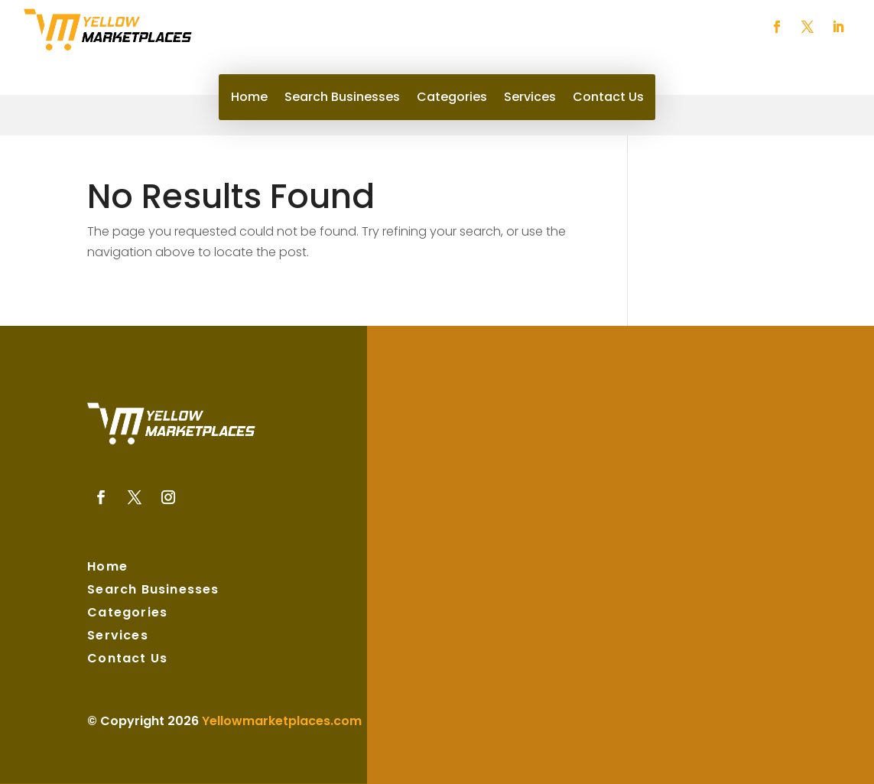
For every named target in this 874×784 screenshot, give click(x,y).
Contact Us (608, 99)
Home (249, 99)
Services (530, 99)
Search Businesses (342, 99)
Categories (452, 99)
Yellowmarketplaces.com (282, 721)
